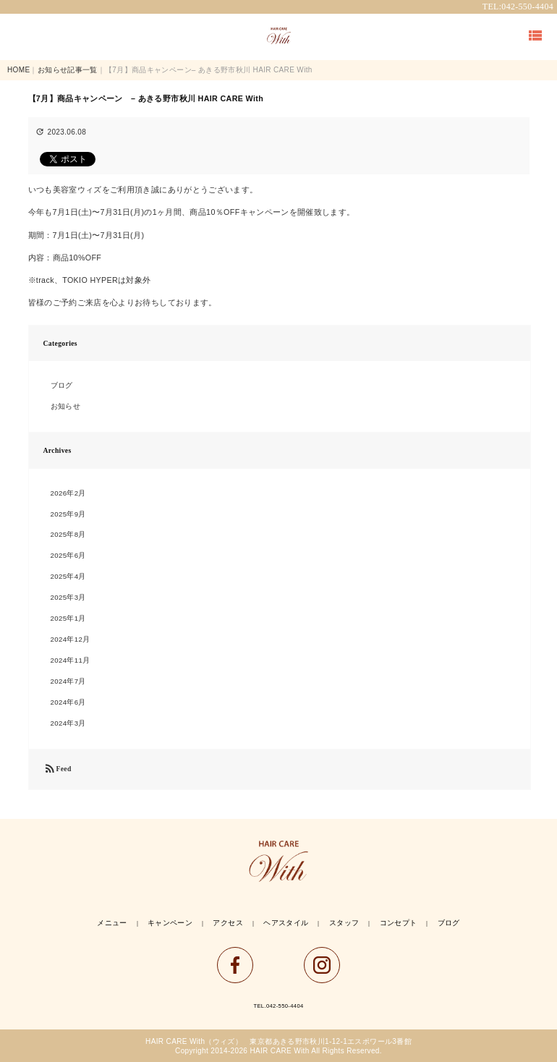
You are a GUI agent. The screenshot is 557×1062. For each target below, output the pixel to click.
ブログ (62, 385)
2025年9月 (68, 514)
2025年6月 (68, 555)
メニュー (112, 923)
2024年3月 (68, 723)
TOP (278, 36)
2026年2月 (68, 493)
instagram (322, 965)
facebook (235, 965)
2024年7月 (68, 681)
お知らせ (65, 406)
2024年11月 (70, 660)
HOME (18, 70)
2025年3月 (68, 597)
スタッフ (344, 923)
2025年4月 (68, 576)
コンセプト (398, 923)
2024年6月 (68, 702)
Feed (57, 769)
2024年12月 (70, 639)
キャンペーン (170, 923)
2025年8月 (68, 534)
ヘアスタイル (285, 923)
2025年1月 (68, 618)
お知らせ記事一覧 (68, 70)
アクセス (227, 923)
